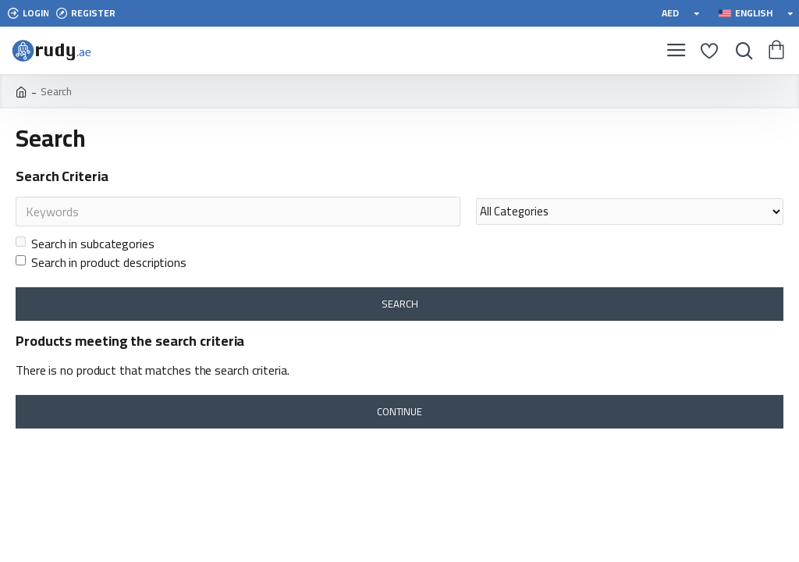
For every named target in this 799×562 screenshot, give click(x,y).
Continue (399, 411)
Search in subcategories (85, 243)
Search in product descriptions (101, 262)
